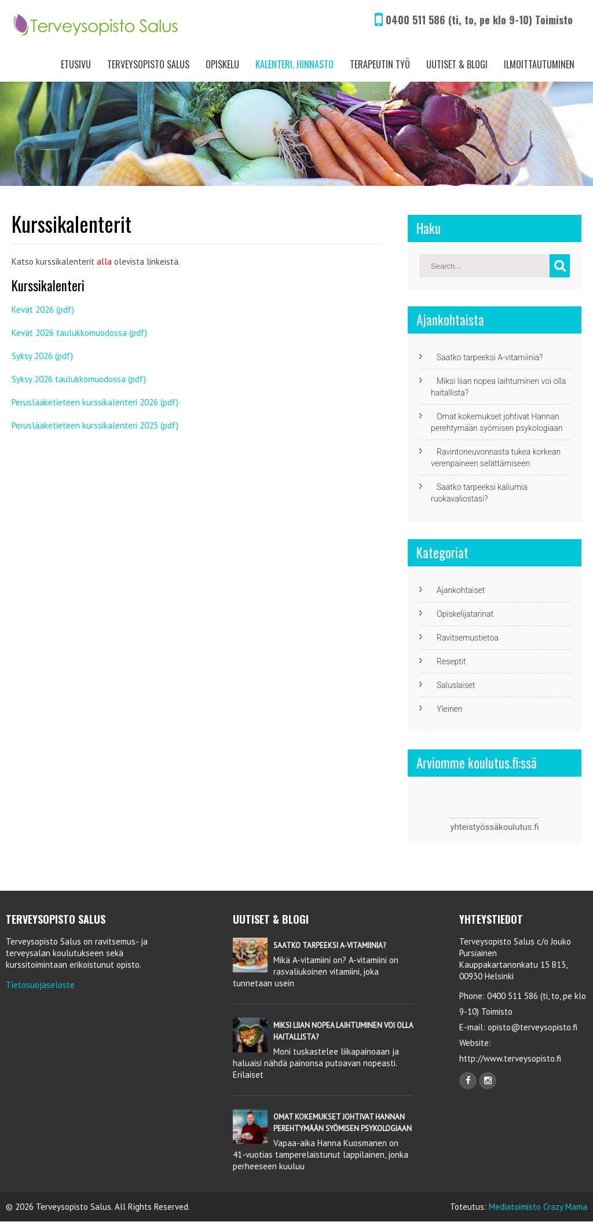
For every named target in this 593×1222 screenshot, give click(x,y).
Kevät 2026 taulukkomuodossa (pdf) (79, 332)
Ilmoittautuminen (539, 64)
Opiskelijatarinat (465, 614)
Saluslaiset (456, 685)
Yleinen (450, 709)
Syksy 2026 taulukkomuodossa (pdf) (79, 379)
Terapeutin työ (380, 64)
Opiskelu (222, 64)
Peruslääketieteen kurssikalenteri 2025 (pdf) (95, 425)
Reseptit (451, 661)
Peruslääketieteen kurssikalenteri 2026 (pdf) (95, 402)
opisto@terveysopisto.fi (532, 1027)
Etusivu (76, 64)
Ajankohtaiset (461, 590)
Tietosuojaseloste (40, 984)
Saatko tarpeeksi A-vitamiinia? (490, 357)
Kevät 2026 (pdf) (43, 309)
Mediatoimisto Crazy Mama (538, 1206)
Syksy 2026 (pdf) (42, 355)
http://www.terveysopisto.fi (510, 1058)
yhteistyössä (474, 827)
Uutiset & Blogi (457, 64)
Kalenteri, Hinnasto (294, 64)
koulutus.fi (519, 827)
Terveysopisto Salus (148, 64)
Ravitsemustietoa (468, 637)
